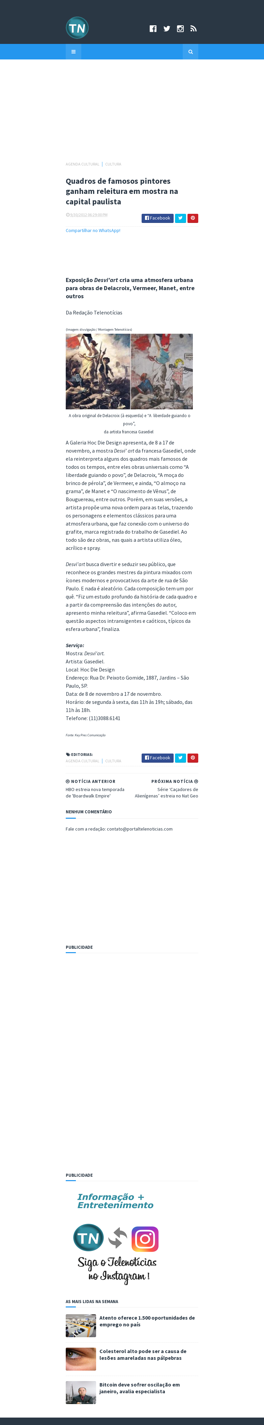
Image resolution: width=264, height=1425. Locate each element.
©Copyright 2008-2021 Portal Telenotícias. (48, 1415)
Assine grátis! (132, 1379)
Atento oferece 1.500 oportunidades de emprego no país (108, 1156)
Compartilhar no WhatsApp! (33, 229)
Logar (161, 1415)
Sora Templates (134, 1415)
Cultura (54, 164)
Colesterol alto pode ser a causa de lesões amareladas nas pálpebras (125, 1190)
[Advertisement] (132, 113)
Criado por (107, 1415)
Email (18, 1293)
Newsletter (24, 1273)
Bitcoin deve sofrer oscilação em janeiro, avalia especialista (113, 1223)
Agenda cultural (23, 164)
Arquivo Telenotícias (33, 1267)
